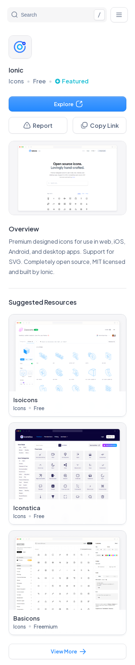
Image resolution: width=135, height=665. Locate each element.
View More (69, 651)
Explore (68, 104)
